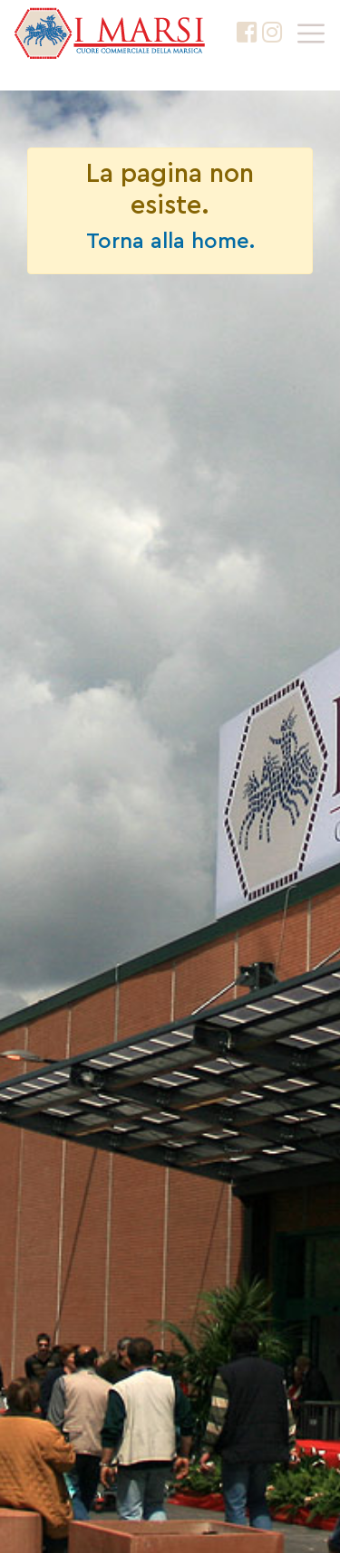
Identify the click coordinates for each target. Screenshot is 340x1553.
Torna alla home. (170, 241)
